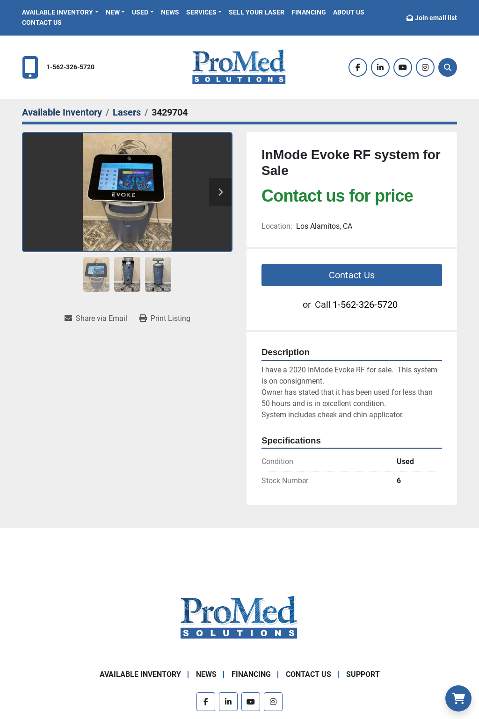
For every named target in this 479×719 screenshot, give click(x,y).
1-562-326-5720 (70, 67)
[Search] (447, 67)
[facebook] (357, 67)
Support (363, 674)
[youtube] (402, 67)
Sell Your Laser (256, 12)
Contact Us (42, 22)
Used (140, 12)
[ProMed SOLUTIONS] (239, 617)
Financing (308, 12)
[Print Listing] (164, 318)
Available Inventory (57, 12)
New (113, 12)
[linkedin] (380, 67)
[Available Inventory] (62, 112)
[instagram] (425, 67)
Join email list (436, 18)
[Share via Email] (95, 318)
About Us (348, 12)
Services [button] (201, 12)
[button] (60, 12)
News (170, 12)
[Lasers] (127, 112)
